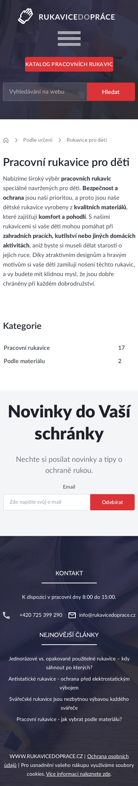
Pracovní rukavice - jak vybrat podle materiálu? (69, 719)
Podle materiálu (24, 361)
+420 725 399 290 (41, 615)
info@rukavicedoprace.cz (107, 615)
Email (69, 487)
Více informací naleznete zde (78, 774)
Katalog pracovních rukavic (69, 64)
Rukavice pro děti (87, 140)
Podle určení (38, 140)
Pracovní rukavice (27, 348)
